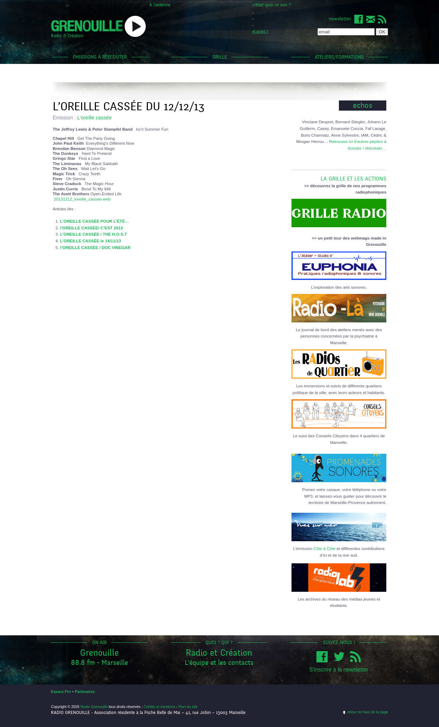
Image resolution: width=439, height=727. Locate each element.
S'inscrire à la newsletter (338, 670)
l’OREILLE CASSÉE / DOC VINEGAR (95, 247)
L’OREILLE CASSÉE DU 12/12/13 (128, 106)
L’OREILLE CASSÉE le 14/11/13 (90, 240)
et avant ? (261, 31)
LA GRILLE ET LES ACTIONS (338, 176)
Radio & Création (67, 36)
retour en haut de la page (367, 712)
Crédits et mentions (159, 707)
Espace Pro (61, 692)
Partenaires (85, 692)
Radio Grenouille (93, 707)
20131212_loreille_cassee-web (82, 199)
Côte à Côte (324, 548)
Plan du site (187, 707)
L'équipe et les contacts (219, 663)
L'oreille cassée (94, 117)
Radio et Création (219, 652)
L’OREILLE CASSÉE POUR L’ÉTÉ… (94, 221)
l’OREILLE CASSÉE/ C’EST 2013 (91, 227)
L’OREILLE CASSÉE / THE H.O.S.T (93, 234)
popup (135, 26)
